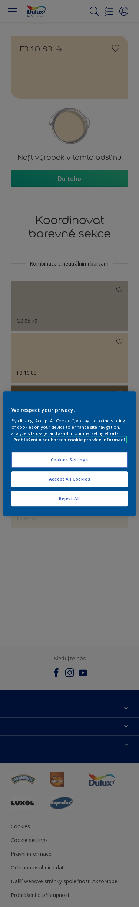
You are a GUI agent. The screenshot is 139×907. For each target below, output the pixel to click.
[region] (69, 453)
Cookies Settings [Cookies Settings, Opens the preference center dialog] (69, 459)
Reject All (69, 498)
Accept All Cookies (69, 479)
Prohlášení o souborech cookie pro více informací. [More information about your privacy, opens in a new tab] (69, 439)
